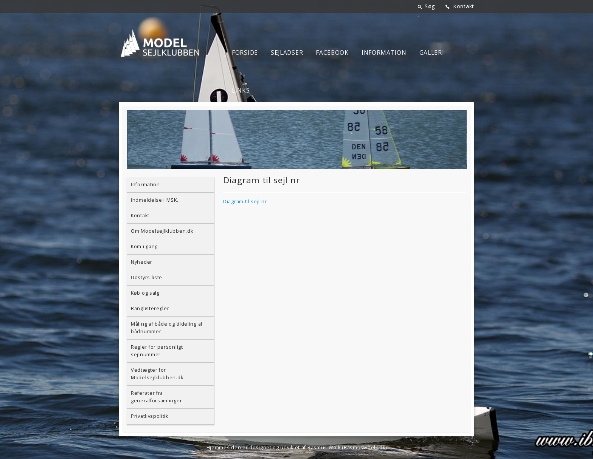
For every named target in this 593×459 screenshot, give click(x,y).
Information (384, 53)
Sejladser (287, 53)
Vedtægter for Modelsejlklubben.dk (157, 374)
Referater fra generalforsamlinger (156, 397)
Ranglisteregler (150, 308)
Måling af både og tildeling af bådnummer (167, 328)
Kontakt (463, 6)
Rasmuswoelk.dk (364, 447)
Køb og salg (145, 293)
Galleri (431, 53)
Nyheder (141, 262)
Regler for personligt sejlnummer (157, 351)
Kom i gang (144, 246)
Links (241, 90)
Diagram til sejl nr (245, 201)
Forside (245, 53)
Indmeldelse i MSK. (155, 200)
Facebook (332, 53)
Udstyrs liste (146, 277)
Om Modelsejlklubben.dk (162, 231)
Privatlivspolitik (149, 416)
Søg (430, 6)
